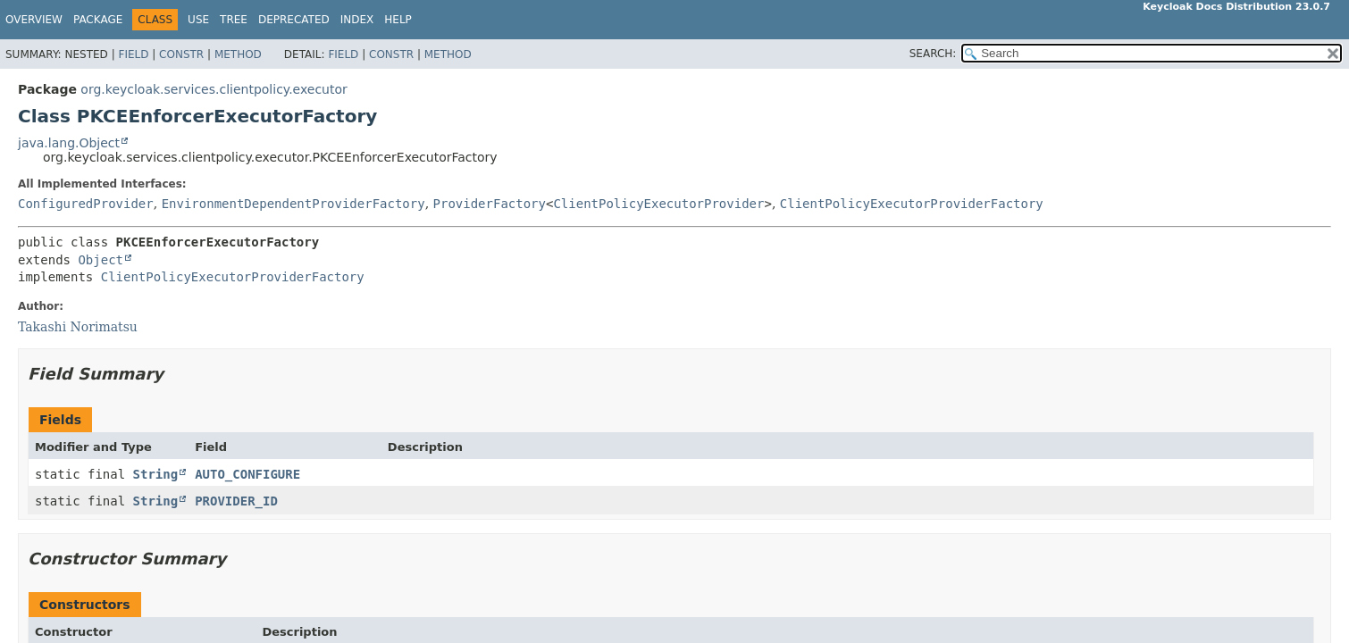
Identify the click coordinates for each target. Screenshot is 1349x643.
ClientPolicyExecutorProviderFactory (911, 203)
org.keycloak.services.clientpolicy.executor (213, 89)
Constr (181, 54)
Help (398, 19)
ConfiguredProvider (86, 203)
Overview (34, 19)
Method (238, 54)
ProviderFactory (489, 203)
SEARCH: (933, 53)
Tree (233, 19)
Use (198, 19)
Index (357, 19)
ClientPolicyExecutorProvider (658, 203)
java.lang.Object (69, 143)
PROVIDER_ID (236, 501)
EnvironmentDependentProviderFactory (293, 203)
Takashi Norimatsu (78, 327)
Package (97, 19)
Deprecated (294, 19)
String (156, 474)
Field (133, 54)
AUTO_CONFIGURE (247, 474)
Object (100, 260)
